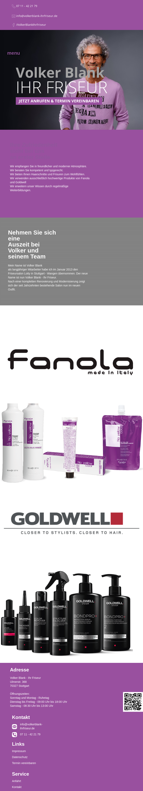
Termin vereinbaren (24, 763)
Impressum (19, 751)
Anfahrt (16, 781)
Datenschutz (20, 757)
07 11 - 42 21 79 (30, 734)
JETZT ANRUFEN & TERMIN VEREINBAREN (59, 101)
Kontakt (16, 787)
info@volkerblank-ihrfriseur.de (30, 726)
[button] (13, 50)
